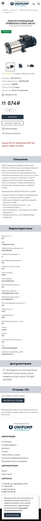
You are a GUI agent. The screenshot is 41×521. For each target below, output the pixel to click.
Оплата (5, 451)
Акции (4, 471)
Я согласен (12, 515)
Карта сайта (7, 474)
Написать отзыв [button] (13, 400)
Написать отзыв (28, 74)
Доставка (6, 448)
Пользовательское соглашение (14, 461)
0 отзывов (16, 74)
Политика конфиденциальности (15, 458)
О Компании (6, 442)
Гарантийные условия (11, 455)
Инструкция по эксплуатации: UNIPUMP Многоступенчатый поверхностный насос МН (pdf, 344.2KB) (20, 375)
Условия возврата (9, 445)
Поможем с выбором (13, 123)
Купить (12, 117)
